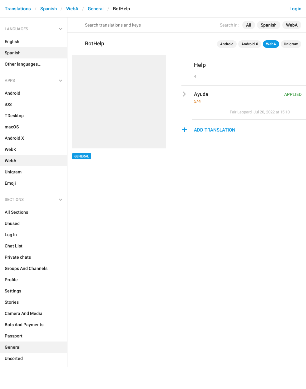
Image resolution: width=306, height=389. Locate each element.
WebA (72, 9)
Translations (18, 9)
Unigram (291, 44)
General (96, 9)
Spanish (48, 9)
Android (227, 44)
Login (295, 9)
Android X (249, 44)
